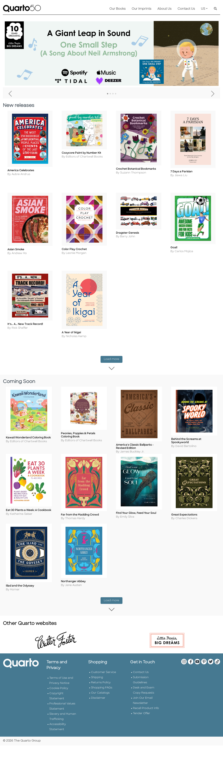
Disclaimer (98, 705)
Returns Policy (101, 690)
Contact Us (186, 8)
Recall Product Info (146, 715)
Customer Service (103, 679)
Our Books (117, 8)
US (203, 8)
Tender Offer (141, 720)
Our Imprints (141, 8)
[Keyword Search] (215, 8)
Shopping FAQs (101, 695)
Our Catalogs (100, 700)
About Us (164, 8)
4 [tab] (115, 94)
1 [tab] (107, 94)
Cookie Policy (58, 695)
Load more (113, 366)
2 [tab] (110, 94)
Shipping (97, 684)
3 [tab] (113, 94)
